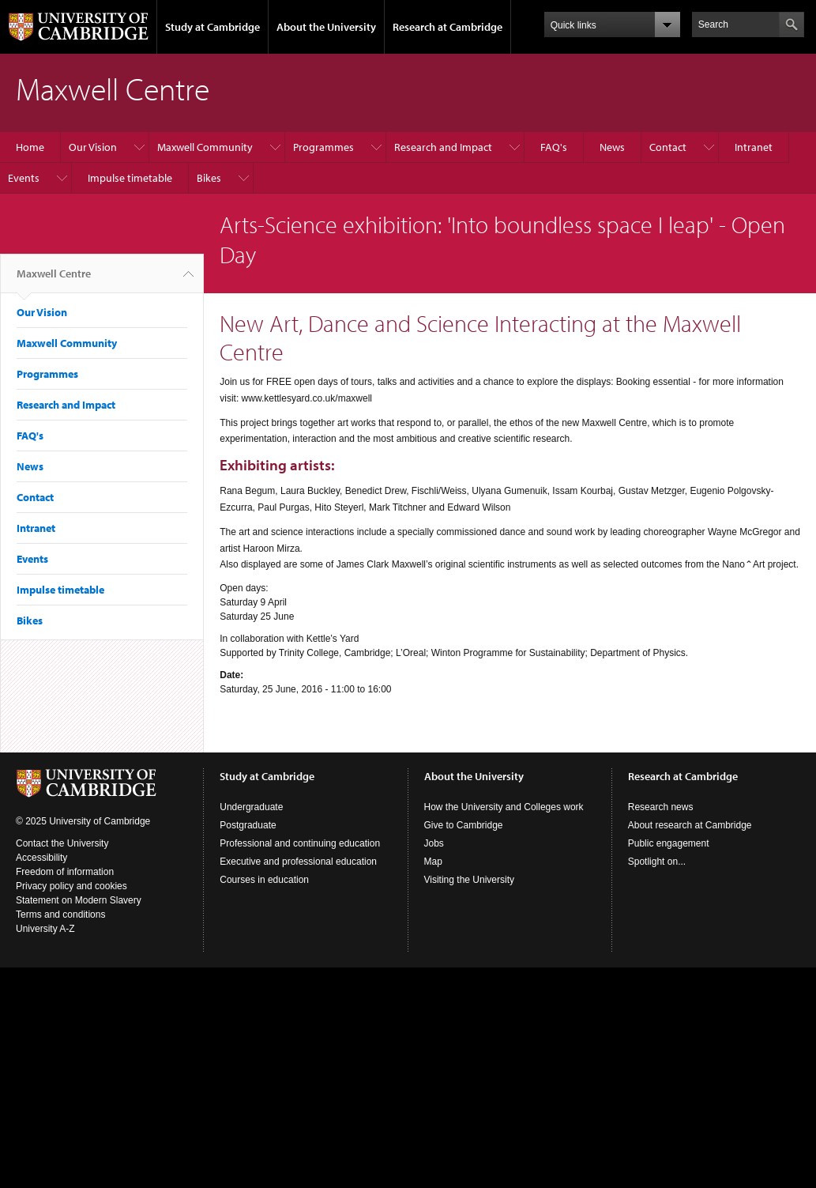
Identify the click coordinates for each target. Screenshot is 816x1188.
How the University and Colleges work (504, 807)
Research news (661, 807)
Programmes (323, 147)
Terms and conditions (60, 914)
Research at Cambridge (447, 27)
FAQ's (553, 147)
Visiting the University (469, 879)
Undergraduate (251, 807)
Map (433, 861)
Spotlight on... (657, 861)
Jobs (434, 843)
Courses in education (264, 879)
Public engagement (668, 843)
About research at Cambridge (690, 825)
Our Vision (93, 147)
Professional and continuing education (300, 843)
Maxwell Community (205, 147)
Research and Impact (443, 147)
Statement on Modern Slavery (78, 900)
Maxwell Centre (54, 279)
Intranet (754, 147)
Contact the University (62, 843)
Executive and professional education (298, 861)
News (612, 147)
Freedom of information (65, 871)
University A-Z (45, 928)
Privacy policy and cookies (71, 886)
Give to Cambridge (463, 825)
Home (30, 147)
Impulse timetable (130, 178)
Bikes (209, 178)
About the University (326, 27)
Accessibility (41, 857)
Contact (667, 147)
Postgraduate (248, 825)
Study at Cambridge (212, 27)
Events (23, 178)
